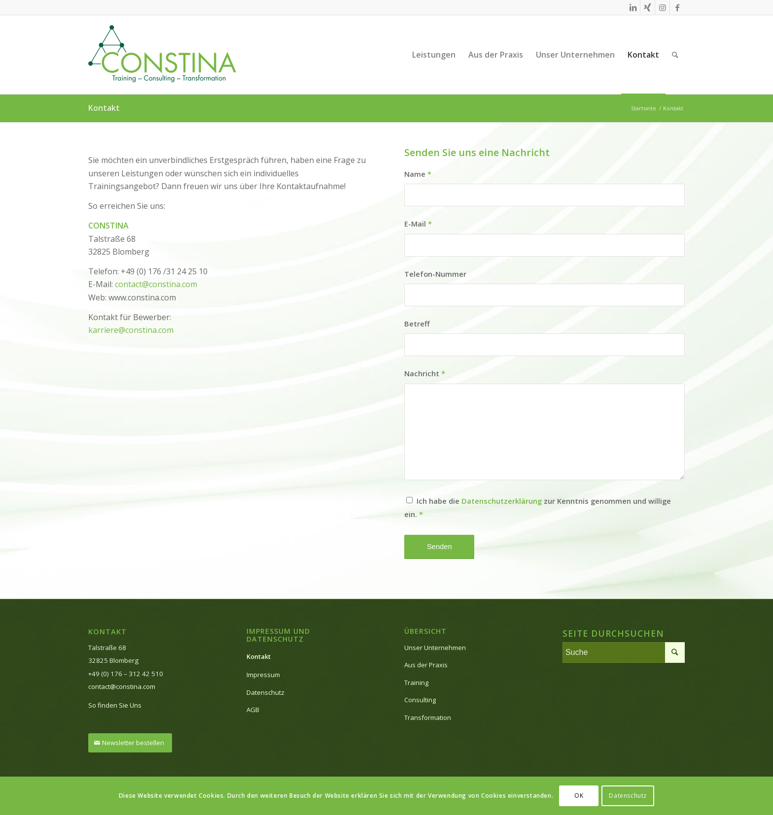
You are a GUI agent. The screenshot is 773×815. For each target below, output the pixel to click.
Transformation (427, 717)
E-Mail (418, 223)
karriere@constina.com (131, 330)
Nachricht (424, 373)
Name (417, 174)
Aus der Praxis (426, 664)
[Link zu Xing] (647, 7)
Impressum (263, 674)
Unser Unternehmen (435, 647)
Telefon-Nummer (435, 274)
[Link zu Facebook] (677, 7)
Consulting (420, 699)
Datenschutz (265, 692)
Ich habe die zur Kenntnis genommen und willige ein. (537, 507)
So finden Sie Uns (114, 705)
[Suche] (675, 54)
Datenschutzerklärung (501, 501)
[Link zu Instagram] (662, 7)
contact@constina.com (156, 284)
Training (416, 682)
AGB (252, 709)
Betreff (417, 323)
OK (578, 795)
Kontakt (104, 107)
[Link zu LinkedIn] (633, 7)
